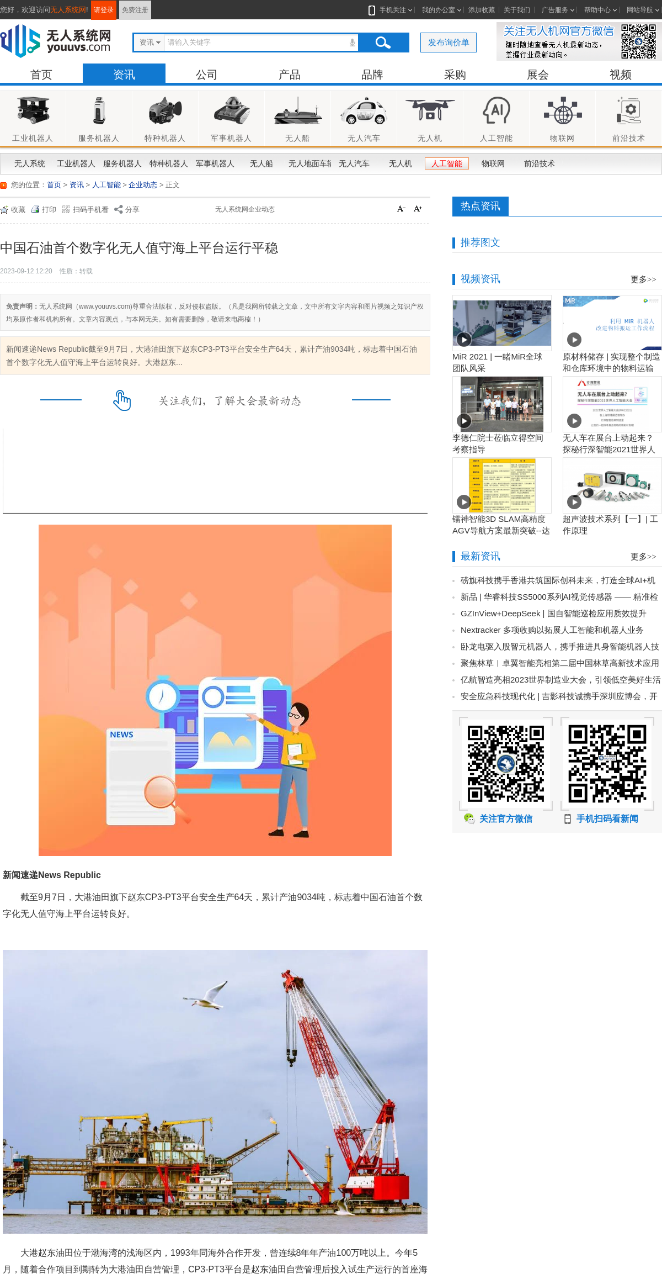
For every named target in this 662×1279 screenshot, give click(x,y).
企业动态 (143, 185)
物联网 (493, 163)
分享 (132, 209)
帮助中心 (597, 10)
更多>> (643, 279)
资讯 (124, 74)
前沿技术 (539, 163)
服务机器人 (122, 163)
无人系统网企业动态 (245, 209)
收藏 (18, 209)
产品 (290, 74)
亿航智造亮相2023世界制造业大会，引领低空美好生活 (561, 679)
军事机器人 (215, 163)
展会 (538, 74)
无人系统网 (68, 10)
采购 (455, 74)
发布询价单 (448, 42)
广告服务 (555, 10)
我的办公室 (438, 10)
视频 (621, 74)
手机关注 (390, 10)
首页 (41, 74)
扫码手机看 (91, 209)
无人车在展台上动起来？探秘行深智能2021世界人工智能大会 (609, 449)
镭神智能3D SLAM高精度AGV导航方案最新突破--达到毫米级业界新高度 (501, 530)
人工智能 (446, 163)
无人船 (261, 163)
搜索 (383, 42)
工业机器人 (76, 163)
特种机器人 (169, 163)
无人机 (400, 163)
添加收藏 (481, 10)
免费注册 (135, 10)
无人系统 (29, 163)
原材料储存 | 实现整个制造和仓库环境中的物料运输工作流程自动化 (611, 368)
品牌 (372, 74)
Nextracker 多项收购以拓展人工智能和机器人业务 (552, 630)
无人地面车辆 (309, 163)
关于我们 (517, 10)
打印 (49, 209)
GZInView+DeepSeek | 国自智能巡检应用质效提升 (554, 613)
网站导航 (640, 10)
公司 (207, 74)
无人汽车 (354, 163)
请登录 (104, 10)
